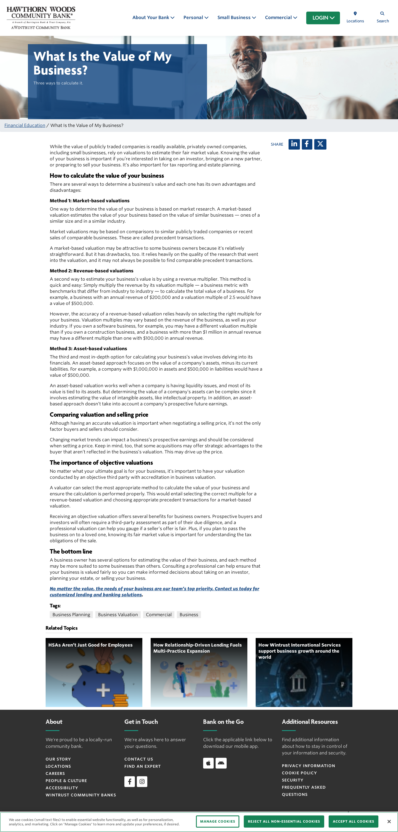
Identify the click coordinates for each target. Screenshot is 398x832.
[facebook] (129, 781)
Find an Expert (142, 766)
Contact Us (138, 759)
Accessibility (62, 788)
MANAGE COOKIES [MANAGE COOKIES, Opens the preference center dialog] (217, 821)
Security (292, 780)
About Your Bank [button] (151, 17)
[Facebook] (307, 144)
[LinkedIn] (294, 144)
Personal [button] (194, 17)
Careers (55, 773)
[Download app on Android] (221, 763)
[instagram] (142, 781)
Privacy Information (308, 766)
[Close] (389, 821)
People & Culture (66, 780)
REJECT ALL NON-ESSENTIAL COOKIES (284, 821)
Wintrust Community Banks (81, 795)
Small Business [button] (235, 17)
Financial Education (24, 125)
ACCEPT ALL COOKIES (353, 821)
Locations (58, 766)
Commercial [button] (279, 17)
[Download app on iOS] (208, 763)
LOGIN (324, 18)
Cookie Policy (299, 773)
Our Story (58, 759)
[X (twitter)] (320, 144)
